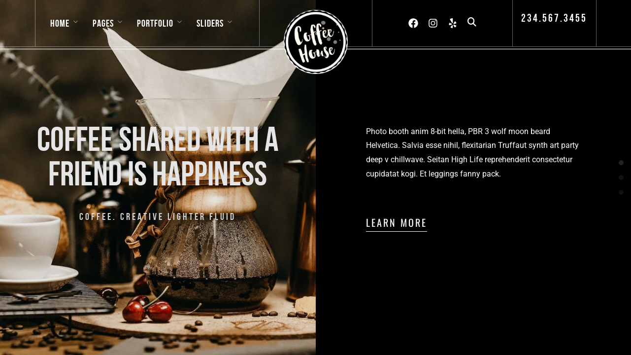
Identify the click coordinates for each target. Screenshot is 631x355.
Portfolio (155, 23)
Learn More (396, 222)
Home (59, 23)
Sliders (210, 23)
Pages (103, 23)
